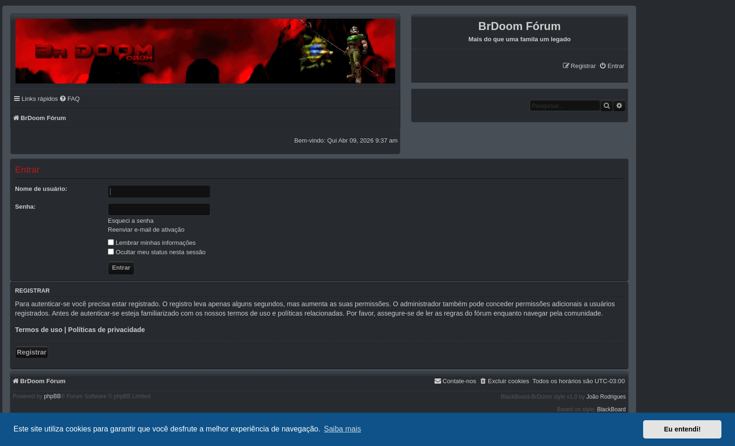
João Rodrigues (606, 396)
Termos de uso (38, 329)
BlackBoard (611, 409)
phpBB (52, 396)
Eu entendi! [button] (682, 429)
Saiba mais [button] (342, 429)
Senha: (25, 206)
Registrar (31, 352)
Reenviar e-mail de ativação (146, 229)
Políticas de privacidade (106, 329)
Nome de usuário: (41, 188)
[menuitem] (611, 66)
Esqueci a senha (131, 220)
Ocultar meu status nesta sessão (157, 252)
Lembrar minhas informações (151, 242)
